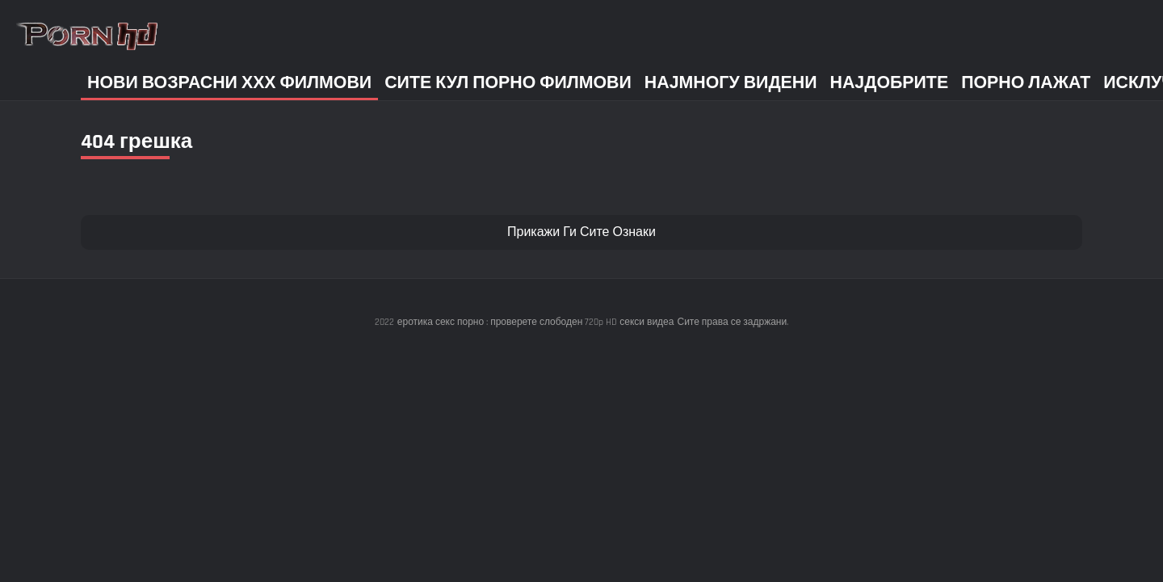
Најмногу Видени (730, 83)
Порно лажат (1025, 83)
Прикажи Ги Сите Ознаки (581, 232)
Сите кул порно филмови (508, 83)
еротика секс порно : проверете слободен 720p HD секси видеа (535, 322)
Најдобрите (889, 83)
